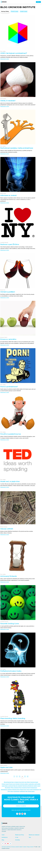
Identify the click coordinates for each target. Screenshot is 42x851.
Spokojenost (36, 789)
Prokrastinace (33, 787)
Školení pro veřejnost (34, 834)
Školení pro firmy (19, 834)
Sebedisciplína (16, 789)
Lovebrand (10, 785)
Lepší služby (37, 784)
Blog (3, 840)
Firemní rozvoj (14, 11)
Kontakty (17, 840)
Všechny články (5, 11)
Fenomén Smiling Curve (9, 624)
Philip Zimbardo (15, 787)
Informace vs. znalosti (8, 195)
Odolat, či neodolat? (7, 101)
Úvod (3, 834)
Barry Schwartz (15, 782)
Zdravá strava (31, 791)
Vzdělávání (22, 791)
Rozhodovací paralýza (6, 789)
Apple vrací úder (6, 767)
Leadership (31, 784)
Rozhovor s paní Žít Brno (9, 244)
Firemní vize (12, 784)
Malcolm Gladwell (17, 785)
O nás (16, 837)
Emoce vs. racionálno (8, 339)
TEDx (9, 791)
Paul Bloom (8, 787)
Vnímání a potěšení (7, 292)
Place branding (23, 787)
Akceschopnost (7, 782)
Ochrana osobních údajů (16, 846)
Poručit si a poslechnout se (10, 434)
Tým (30, 837)
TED (40, 789)
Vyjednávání (16, 791)
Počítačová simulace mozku (10, 671)
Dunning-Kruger (34, 782)
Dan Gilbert (27, 782)
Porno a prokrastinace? (9, 387)
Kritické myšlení (24, 784)
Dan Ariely (21, 782)
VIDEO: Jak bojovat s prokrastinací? (13, 53)
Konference (5, 837)
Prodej (28, 787)
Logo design (5, 785)
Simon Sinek (29, 789)
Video (11, 791)
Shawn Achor (23, 789)
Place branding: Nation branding (12, 718)
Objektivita (30, 785)
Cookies (24, 846)
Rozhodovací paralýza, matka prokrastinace (16, 148)
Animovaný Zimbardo (8, 576)
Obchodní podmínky (6, 846)
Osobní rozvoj (23, 11)
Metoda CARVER (6, 529)
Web (26, 791)
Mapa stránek (30, 846)
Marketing (25, 785)
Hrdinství (17, 784)
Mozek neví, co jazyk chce (9, 481)
